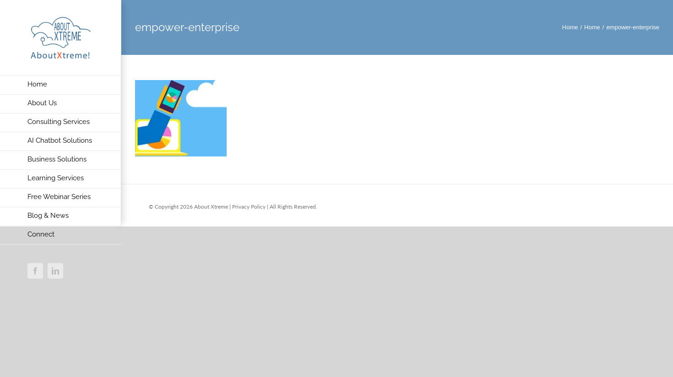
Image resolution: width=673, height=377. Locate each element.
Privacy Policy (249, 206)
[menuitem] (60, 85)
